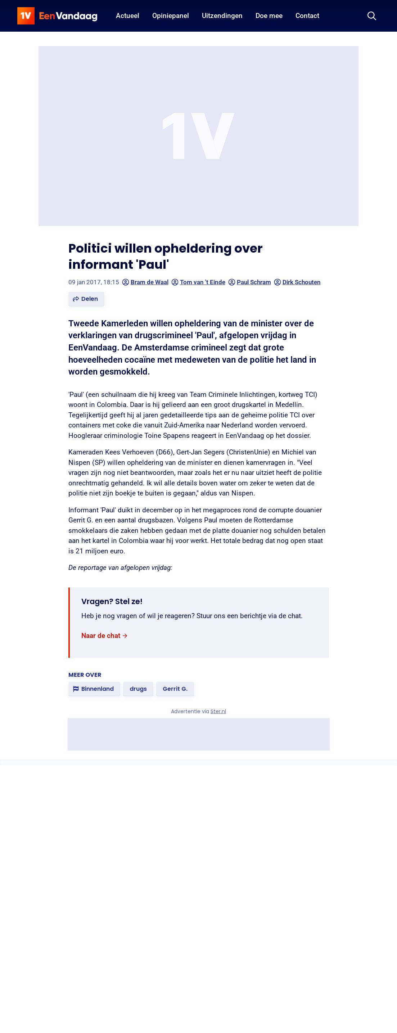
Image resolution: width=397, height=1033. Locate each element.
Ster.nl (218, 711)
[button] (86, 299)
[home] (57, 15)
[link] (104, 636)
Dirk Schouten (297, 282)
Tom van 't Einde (198, 282)
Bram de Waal (145, 282)
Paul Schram (249, 282)
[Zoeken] (372, 15)
